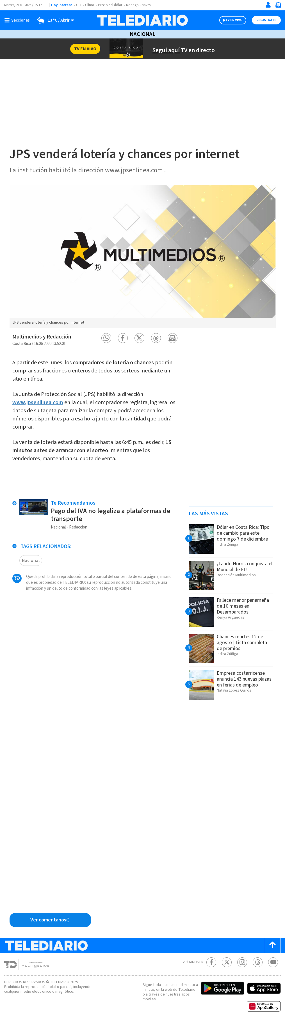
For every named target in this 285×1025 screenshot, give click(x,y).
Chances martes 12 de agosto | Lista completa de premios (242, 642)
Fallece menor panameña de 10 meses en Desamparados (243, 606)
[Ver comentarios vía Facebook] (50, 920)
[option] (143, 256)
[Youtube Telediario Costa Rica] (273, 962)
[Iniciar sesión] (268, 5)
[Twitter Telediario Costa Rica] (227, 962)
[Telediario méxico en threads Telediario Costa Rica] (258, 962)
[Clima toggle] (53, 20)
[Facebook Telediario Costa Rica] (211, 962)
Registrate (266, 20)
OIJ (78, 5)
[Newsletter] (278, 6)
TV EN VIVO (234, 20)
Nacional (143, 34)
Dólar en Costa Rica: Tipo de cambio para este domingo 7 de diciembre (243, 533)
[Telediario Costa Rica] (142, 20)
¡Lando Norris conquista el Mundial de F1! (244, 566)
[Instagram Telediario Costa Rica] (242, 962)
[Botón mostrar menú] (18, 20)
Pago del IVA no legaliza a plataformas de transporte (110, 515)
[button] (106, 338)
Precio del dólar (110, 5)
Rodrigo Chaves (138, 5)
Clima (89, 5)
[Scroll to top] (272, 945)
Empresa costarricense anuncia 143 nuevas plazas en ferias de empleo (244, 679)
